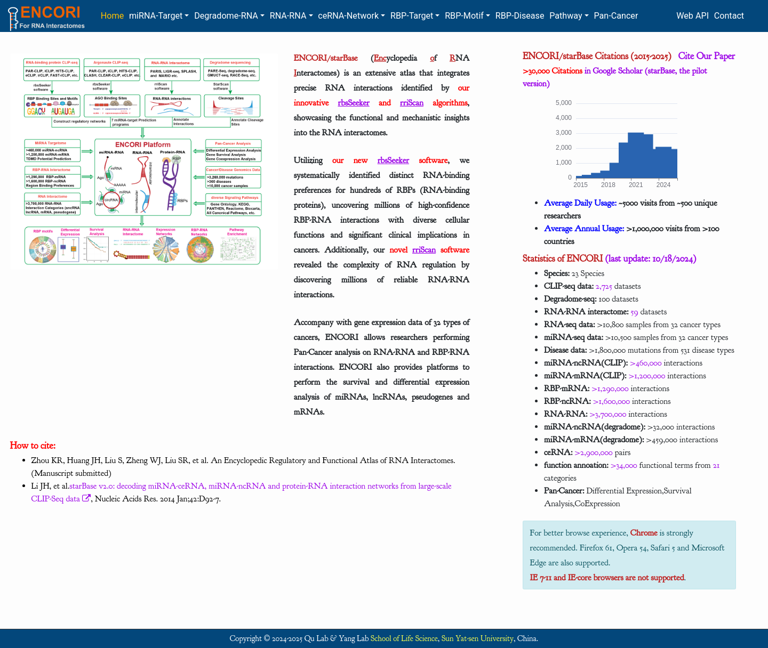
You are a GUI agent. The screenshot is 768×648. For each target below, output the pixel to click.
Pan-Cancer (616, 16)
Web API (692, 16)
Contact (729, 16)
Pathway (565, 16)
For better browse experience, (580, 533)
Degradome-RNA (226, 16)
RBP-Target (411, 16)
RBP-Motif (464, 16)
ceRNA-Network (348, 16)
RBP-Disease (520, 16)
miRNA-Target (155, 16)
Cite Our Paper (703, 56)
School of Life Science (404, 639)
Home (112, 16)
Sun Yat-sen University (478, 639)
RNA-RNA (288, 16)
